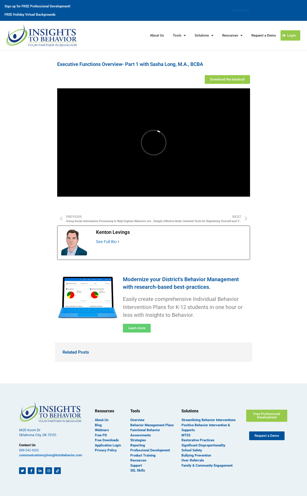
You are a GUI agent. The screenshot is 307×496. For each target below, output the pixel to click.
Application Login (108, 445)
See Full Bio (106, 241)
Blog (98, 425)
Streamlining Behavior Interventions (208, 420)
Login (245, 10)
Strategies (138, 440)
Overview (137, 420)
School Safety (191, 450)
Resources (232, 35)
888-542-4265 (29, 450)
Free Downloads (107, 440)
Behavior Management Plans (152, 425)
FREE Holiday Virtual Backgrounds (30, 15)
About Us (157, 35)
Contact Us (27, 445)
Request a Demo (263, 35)
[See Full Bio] (118, 242)
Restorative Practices (197, 440)
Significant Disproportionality (203, 445)
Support (229, 10)
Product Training (143, 455)
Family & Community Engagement (207, 465)
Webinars (102, 430)
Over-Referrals (192, 460)
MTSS (185, 435)
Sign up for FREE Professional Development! (37, 6)
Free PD (101, 435)
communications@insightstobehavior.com (50, 455)
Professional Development (150, 450)
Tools (179, 35)
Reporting (137, 445)
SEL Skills (137, 470)
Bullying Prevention (196, 455)
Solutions (204, 35)
